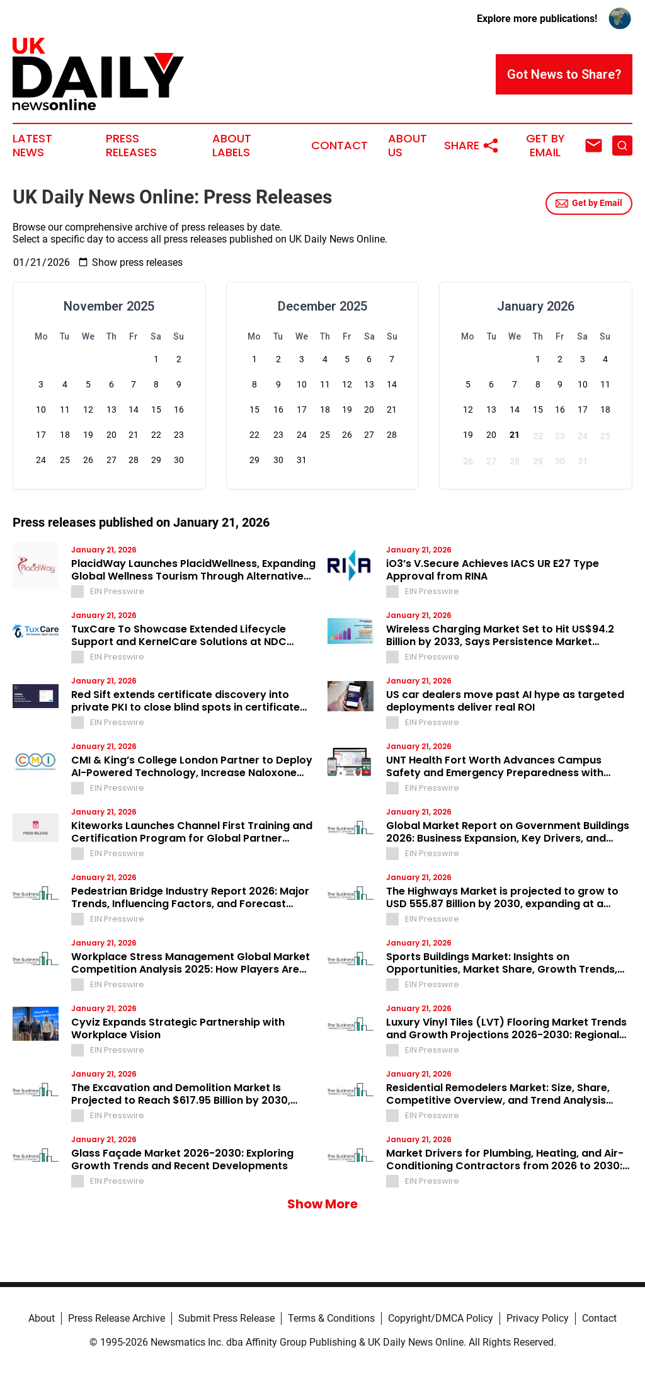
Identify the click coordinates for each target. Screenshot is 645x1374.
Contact (339, 145)
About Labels (231, 145)
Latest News (32, 145)
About (41, 1318)
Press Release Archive (116, 1318)
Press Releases (131, 145)
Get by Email (589, 203)
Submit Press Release (226, 1318)
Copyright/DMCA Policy (440, 1318)
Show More (322, 1204)
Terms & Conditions (331, 1318)
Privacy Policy (537, 1318)
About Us (407, 145)
